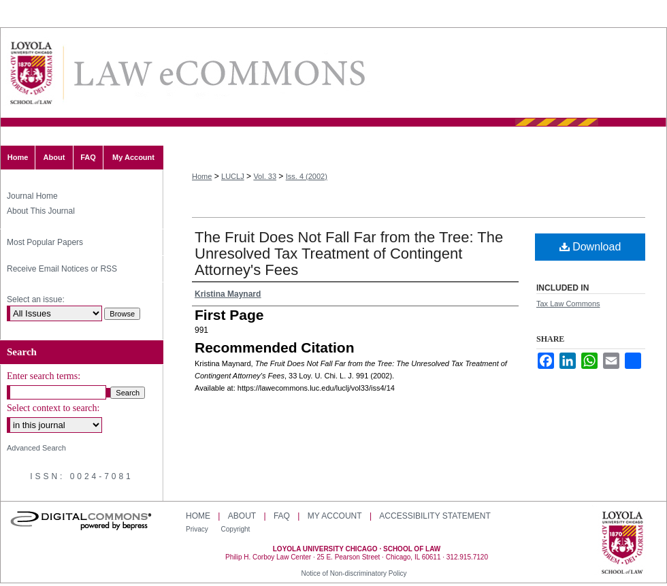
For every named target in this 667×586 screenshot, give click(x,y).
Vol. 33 (264, 176)
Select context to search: (53, 408)
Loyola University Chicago (622, 544)
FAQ (282, 516)
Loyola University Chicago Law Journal (218, 73)
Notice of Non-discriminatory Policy (353, 573)
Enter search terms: (43, 376)
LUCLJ (232, 176)
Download (590, 247)
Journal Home (32, 196)
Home (202, 176)
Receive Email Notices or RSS (62, 269)
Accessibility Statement (434, 516)
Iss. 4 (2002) (306, 176)
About (242, 516)
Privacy (198, 529)
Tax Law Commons (568, 303)
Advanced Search (36, 448)
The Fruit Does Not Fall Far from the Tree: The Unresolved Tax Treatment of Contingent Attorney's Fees (349, 253)
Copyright (235, 529)
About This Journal (41, 211)
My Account (335, 516)
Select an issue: (36, 299)
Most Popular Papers (45, 242)
